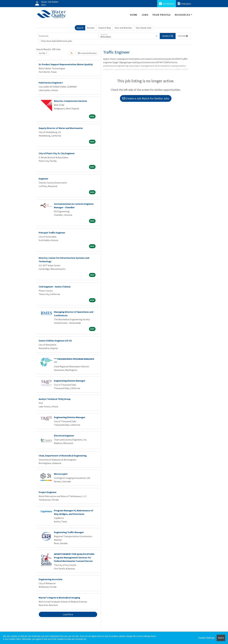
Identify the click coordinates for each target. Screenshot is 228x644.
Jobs (144, 14)
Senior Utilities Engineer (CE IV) (55, 340)
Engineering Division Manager (69, 380)
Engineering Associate (50, 579)
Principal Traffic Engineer (52, 232)
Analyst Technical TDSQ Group (55, 398)
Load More (68, 614)
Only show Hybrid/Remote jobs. (56, 40)
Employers (184, 3)
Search (80, 27)
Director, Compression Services (70, 100)
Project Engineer (47, 492)
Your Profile (161, 14)
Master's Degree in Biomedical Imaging (59, 597)
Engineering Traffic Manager (69, 532)
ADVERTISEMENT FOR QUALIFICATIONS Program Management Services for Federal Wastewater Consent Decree (74, 557)
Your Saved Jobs (143, 27)
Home (133, 14)
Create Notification (87, 53)
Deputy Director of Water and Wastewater (61, 128)
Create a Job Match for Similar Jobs (145, 98)
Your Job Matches (123, 27)
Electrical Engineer (64, 435)
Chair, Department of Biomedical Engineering (63, 455)
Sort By (42, 53)
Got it (221, 638)
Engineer (43, 178)
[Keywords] (68, 36)
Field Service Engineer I (51, 82)
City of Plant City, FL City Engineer (57, 153)
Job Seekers (166, 3)
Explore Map (104, 27)
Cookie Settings (206, 638)
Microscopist (61, 473)
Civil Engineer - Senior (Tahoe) (55, 286)
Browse (91, 27)
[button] (183, 36)
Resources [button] (182, 14)
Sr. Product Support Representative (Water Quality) (66, 64)
